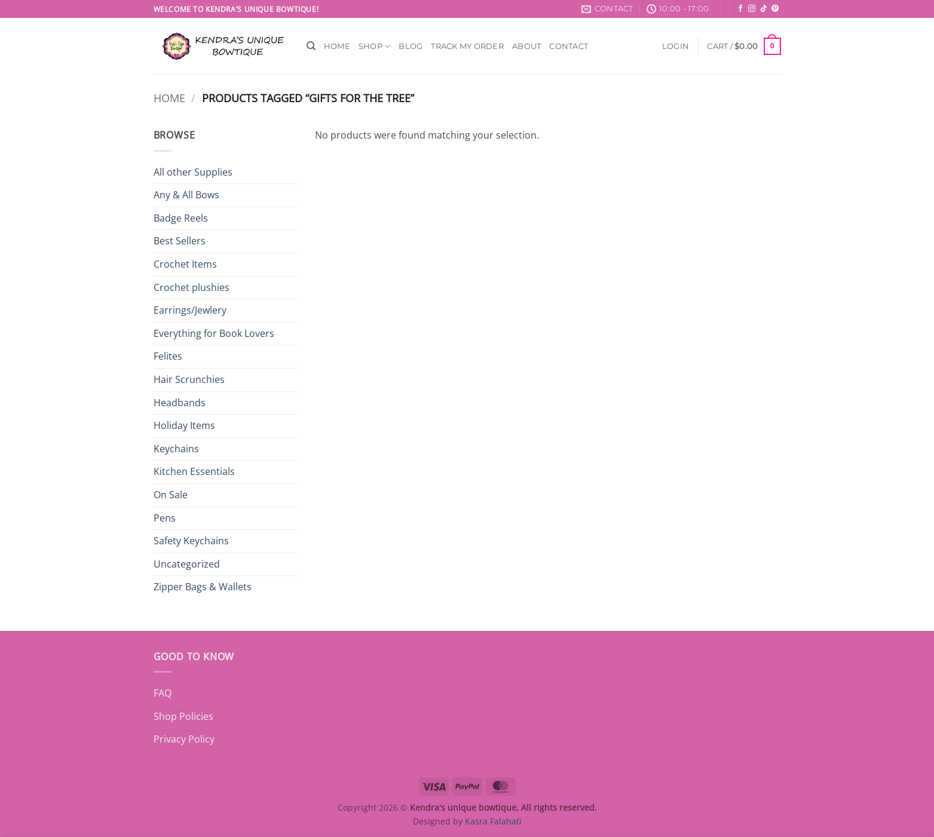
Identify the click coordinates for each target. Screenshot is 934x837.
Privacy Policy (184, 739)
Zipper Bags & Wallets (203, 586)
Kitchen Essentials (194, 471)
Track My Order (467, 46)
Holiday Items (184, 425)
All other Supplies (193, 172)
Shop (374, 46)
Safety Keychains (191, 540)
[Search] (311, 46)
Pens (165, 518)
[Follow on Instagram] (751, 9)
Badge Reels (181, 218)
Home (337, 46)
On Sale (171, 494)
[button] (675, 46)
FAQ (163, 693)
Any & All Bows (186, 194)
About (526, 46)
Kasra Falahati (493, 821)
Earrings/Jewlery (190, 310)
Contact (568, 46)
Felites (168, 356)
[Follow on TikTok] (763, 9)
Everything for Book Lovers (214, 333)
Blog (410, 46)
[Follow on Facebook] (740, 9)
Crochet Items (185, 264)
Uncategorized (187, 564)
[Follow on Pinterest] (775, 9)
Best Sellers (180, 240)
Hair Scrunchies (189, 379)
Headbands (180, 402)
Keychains (176, 448)
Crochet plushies (191, 287)
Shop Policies (183, 716)
